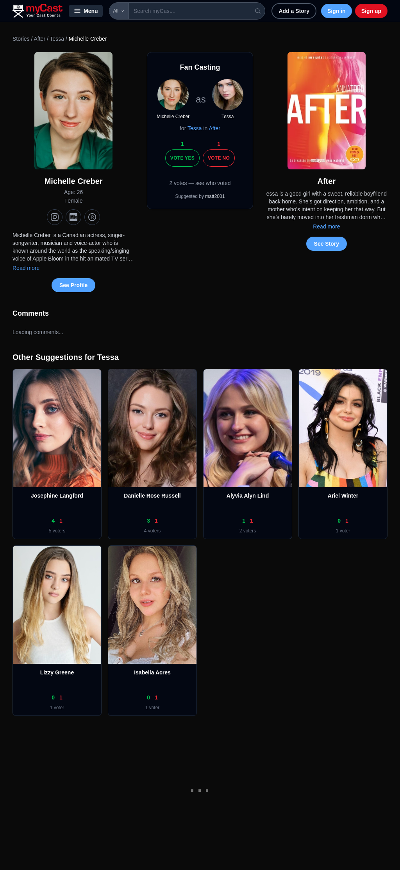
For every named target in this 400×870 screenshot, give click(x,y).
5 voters (57, 531)
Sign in (336, 11)
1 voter (343, 531)
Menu (85, 11)
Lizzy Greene (57, 672)
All (119, 11)
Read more (25, 268)
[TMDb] (92, 217)
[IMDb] (73, 217)
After (39, 39)
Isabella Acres (152, 672)
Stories (21, 39)
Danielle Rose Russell (152, 496)
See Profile (73, 285)
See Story (326, 244)
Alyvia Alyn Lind (248, 496)
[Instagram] (54, 217)
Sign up (371, 11)
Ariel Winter (343, 496)
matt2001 (215, 196)
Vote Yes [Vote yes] (182, 158)
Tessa (57, 39)
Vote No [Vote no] (219, 158)
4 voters (152, 531)
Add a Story (294, 11)
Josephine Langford (57, 496)
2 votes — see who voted (199, 183)
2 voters (247, 531)
